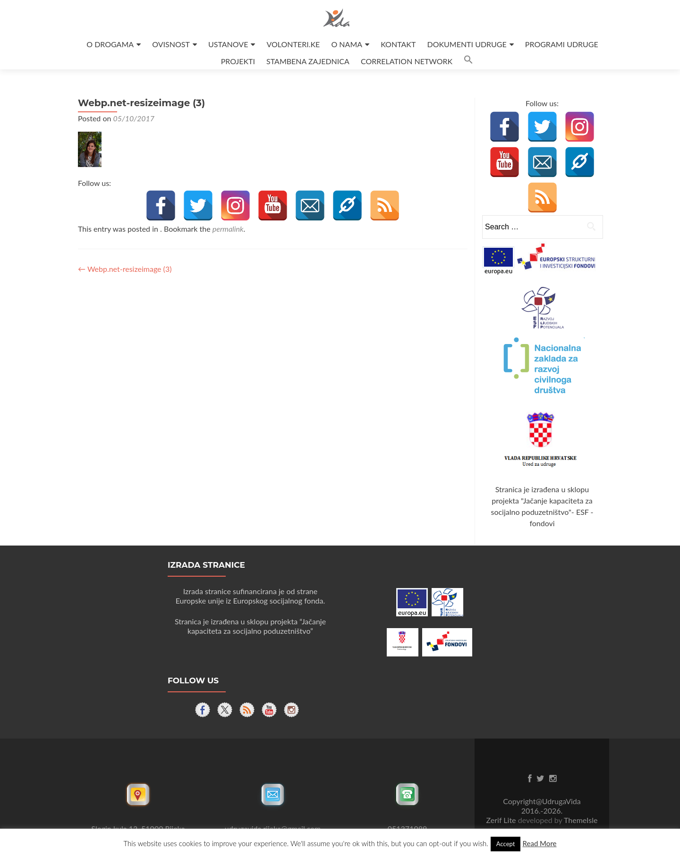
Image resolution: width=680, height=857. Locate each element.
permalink (228, 228)
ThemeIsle (580, 819)
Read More (539, 843)
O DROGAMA (110, 44)
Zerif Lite (502, 819)
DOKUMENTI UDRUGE (466, 44)
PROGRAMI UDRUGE (561, 44)
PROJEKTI (238, 61)
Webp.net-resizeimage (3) (124, 268)
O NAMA (346, 44)
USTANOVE (228, 44)
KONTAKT (398, 44)
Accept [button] (505, 844)
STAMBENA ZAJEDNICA (307, 61)
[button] (468, 61)
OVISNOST (171, 44)
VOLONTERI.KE (293, 44)
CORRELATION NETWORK (406, 61)
